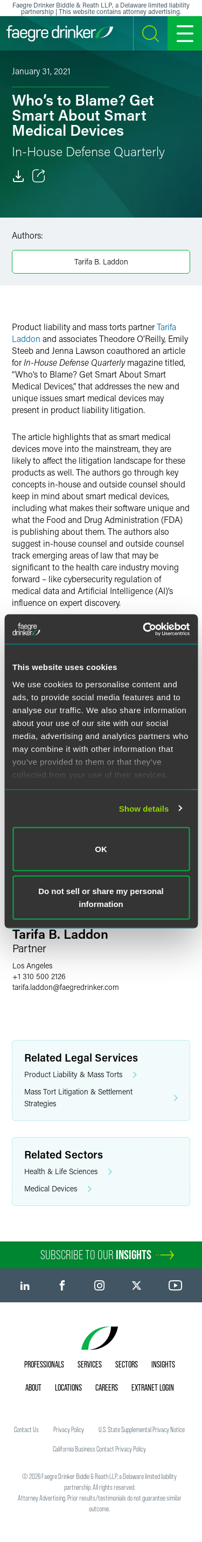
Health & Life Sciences (68, 1171)
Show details (144, 808)
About (33, 1387)
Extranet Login (152, 1387)
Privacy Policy (68, 1429)
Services (90, 1364)
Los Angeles (32, 965)
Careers (106, 1387)
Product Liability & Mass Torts (80, 1074)
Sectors (126, 1364)
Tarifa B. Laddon (101, 261)
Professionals (44, 1364)
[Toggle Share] (39, 176)
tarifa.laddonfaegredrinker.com (65, 987)
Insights (163, 1364)
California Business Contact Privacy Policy (99, 1449)
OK (101, 849)
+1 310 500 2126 (39, 976)
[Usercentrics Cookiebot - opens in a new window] (144, 629)
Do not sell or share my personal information (101, 897)
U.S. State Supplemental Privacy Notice (142, 1429)
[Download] (18, 176)
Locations (68, 1387)
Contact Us (26, 1429)
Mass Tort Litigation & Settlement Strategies (101, 1097)
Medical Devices (58, 1189)
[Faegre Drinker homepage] (59, 33)
